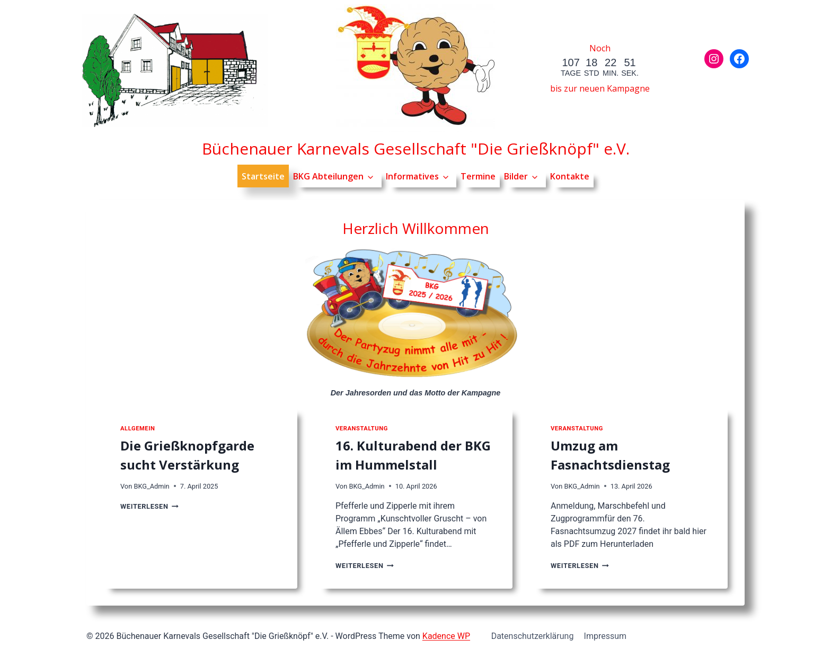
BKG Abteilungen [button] (328, 176)
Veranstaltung (361, 428)
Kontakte (569, 176)
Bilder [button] (516, 176)
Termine (478, 176)
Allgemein (137, 428)
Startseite (263, 176)
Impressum (605, 636)
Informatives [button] (412, 176)
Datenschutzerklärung (532, 636)
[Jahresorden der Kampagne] (415, 315)
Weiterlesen (149, 506)
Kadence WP (446, 636)
